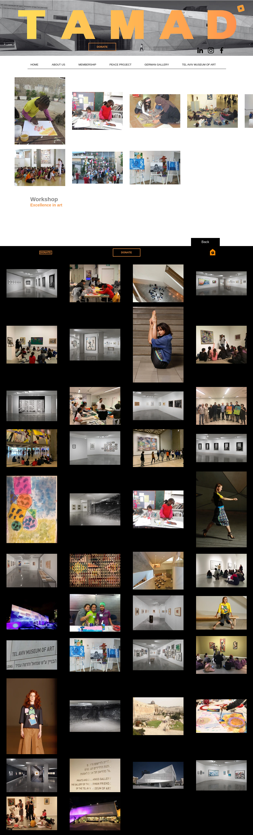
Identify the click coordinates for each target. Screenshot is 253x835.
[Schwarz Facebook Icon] (222, 50)
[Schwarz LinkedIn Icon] (200, 50)
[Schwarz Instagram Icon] (211, 50)
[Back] (205, 242)
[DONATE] (102, 47)
